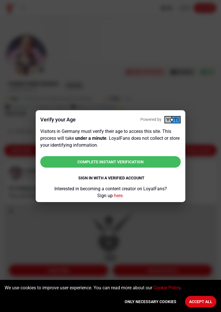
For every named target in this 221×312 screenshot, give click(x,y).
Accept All (200, 301)
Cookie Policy (166, 287)
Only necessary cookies (150, 301)
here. (119, 195)
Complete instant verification (110, 162)
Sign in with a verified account (111, 178)
